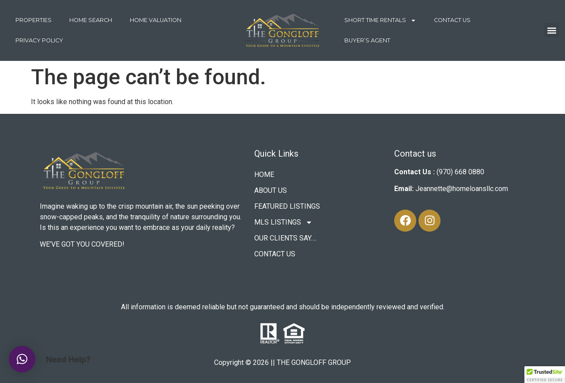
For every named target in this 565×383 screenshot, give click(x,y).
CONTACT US (452, 20)
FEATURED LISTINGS (287, 206)
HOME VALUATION (155, 20)
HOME (264, 174)
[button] (551, 30)
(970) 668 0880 (460, 172)
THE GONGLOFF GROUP (314, 362)
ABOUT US (270, 190)
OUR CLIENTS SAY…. (285, 238)
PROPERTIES (33, 20)
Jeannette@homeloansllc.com (461, 188)
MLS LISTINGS (283, 222)
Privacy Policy (39, 40)
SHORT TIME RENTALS (380, 20)
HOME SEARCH (90, 20)
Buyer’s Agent (367, 40)
